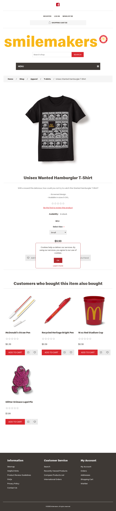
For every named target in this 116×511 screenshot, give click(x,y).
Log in (57, 16)
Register (47, 16)
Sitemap (11, 466)
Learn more (58, 265)
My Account (86, 466)
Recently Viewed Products (55, 471)
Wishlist (84, 483)
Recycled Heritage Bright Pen (58, 332)
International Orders (53, 479)
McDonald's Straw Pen (17, 332)
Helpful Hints (13, 471)
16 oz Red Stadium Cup (90, 332)
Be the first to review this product (58, 207)
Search (47, 466)
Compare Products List (54, 475)
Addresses (85, 475)
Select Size (58, 226)
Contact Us (12, 487)
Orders (84, 471)
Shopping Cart (87, 479)
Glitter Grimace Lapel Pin (19, 401)
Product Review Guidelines (19, 475)
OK (58, 260)
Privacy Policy (13, 483)
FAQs (9, 479)
